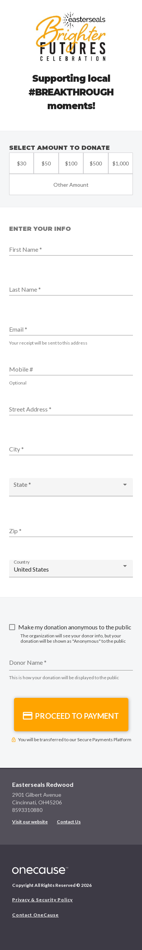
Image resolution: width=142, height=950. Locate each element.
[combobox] (71, 488)
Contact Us (69, 821)
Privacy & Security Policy (42, 899)
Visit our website (30, 821)
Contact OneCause (35, 915)
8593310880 (27, 810)
